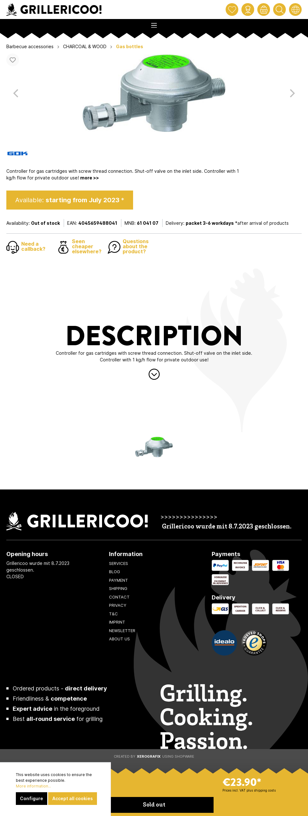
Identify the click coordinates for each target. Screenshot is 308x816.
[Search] (279, 9)
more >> (89, 177)
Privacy (117, 605)
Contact (119, 596)
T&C (113, 613)
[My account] (247, 9)
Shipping (118, 588)
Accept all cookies (72, 798)
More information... (33, 786)
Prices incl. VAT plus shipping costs (249, 790)
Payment (118, 580)
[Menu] (154, 23)
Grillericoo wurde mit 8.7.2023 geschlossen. (227, 527)
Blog (114, 571)
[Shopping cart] (263, 9)
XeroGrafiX (149, 756)
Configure (31, 798)
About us (119, 638)
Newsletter (122, 630)
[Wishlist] (232, 9)
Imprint (117, 622)
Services (118, 563)
